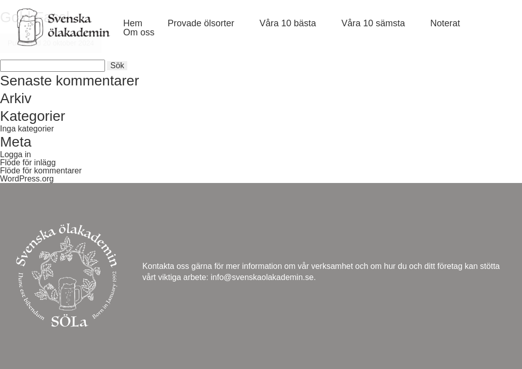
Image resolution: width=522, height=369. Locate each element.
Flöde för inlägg (28, 162)
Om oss (138, 32)
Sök (117, 65)
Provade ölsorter (201, 23)
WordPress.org (27, 178)
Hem (132, 23)
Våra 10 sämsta (373, 23)
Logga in (15, 154)
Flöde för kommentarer (41, 170)
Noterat (445, 23)
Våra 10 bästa (287, 23)
